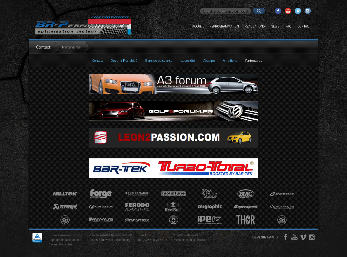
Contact (304, 26)
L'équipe (209, 60)
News (275, 26)
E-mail (142, 235)
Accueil (198, 26)
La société (187, 60)
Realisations (255, 26)
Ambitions (230, 60)
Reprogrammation (224, 26)
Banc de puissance (159, 60)
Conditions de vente (185, 235)
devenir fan (263, 237)
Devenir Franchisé (124, 60)
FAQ (288, 26)
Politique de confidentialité (189, 240)
